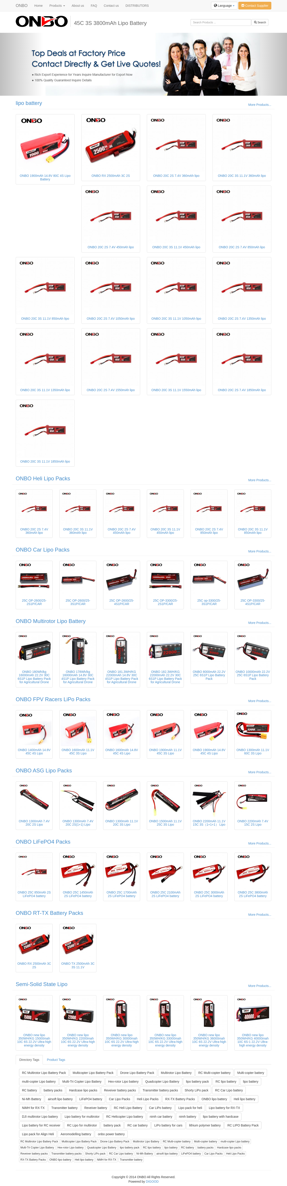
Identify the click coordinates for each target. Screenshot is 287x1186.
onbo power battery (111, 1134)
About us (78, 5)
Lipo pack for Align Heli (38, 1134)
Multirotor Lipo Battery (176, 1073)
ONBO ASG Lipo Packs (44, 770)
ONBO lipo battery (214, 1099)
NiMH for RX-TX (33, 1108)
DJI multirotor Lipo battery (40, 1116)
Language (224, 5)
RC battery (29, 1090)
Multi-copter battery (250, 1073)
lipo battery (29, 103)
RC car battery (137, 1125)
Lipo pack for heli (190, 1108)
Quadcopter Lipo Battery (162, 1081)
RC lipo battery (225, 1081)
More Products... (259, 104)
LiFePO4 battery (90, 1099)
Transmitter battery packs (160, 1090)
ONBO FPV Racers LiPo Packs (53, 699)
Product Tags (56, 1060)
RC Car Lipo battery (229, 1090)
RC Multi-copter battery (214, 1073)
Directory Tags (29, 1060)
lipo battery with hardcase (221, 1116)
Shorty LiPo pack (197, 1090)
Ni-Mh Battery (31, 1099)
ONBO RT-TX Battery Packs (49, 913)
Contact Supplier (254, 5)
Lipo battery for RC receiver (41, 1125)
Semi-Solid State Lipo (41, 984)
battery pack (112, 1125)
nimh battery (187, 1116)
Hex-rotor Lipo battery (123, 1081)
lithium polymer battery (205, 1125)
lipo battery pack (197, 1081)
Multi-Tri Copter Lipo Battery (82, 1081)
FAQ (94, 5)
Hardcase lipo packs (83, 1090)
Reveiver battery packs (120, 1090)
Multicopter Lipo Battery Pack (93, 1073)
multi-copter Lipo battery (39, 1081)
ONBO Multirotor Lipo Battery (51, 621)
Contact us (111, 5)
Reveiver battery (95, 1108)
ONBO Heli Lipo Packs (43, 478)
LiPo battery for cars (168, 1125)
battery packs (53, 1090)
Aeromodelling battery (76, 1134)
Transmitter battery (64, 1108)
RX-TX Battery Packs (180, 1099)
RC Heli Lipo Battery (128, 1108)
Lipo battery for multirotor (82, 1116)
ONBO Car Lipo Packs (43, 550)
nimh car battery (161, 1116)
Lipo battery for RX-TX (224, 1108)
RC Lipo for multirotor (82, 1125)
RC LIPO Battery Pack (243, 1125)
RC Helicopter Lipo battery (124, 1116)
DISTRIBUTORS (137, 5)
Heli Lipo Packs (148, 1099)
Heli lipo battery (245, 1099)
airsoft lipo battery (60, 1099)
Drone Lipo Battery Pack (137, 1073)
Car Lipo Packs (119, 1099)
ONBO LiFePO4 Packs (43, 842)
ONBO (22, 5)
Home (38, 5)
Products (57, 5)
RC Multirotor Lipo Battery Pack (44, 1073)
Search (260, 22)
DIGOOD (152, 1181)
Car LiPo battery (160, 1108)
